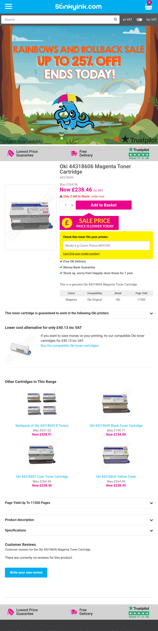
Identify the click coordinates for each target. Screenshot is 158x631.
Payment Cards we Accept (131, 541)
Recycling (48, 541)
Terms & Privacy (91, 541)
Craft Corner (49, 547)
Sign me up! (17, 569)
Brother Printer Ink (21, 541)
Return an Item (51, 535)
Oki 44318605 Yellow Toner (116, 361)
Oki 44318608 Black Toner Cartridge (116, 310)
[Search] (56, 19)
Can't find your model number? (81, 138)
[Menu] (8, 6)
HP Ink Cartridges (21, 523)
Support (85, 523)
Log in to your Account (57, 523)
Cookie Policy (89, 547)
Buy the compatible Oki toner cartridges (70, 230)
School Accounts (124, 535)
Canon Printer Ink (20, 529)
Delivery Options (123, 523)
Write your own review (26, 457)
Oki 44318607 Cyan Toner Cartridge (42, 361)
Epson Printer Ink (20, 535)
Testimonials (88, 529)
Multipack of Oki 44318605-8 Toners (41, 310)
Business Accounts (125, 529)
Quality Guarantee (92, 535)
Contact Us (49, 529)
